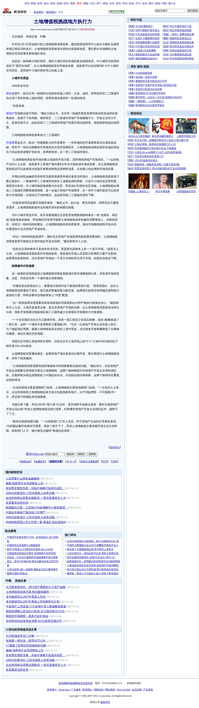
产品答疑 (148, 689)
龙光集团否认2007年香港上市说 (25, 596)
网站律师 (110, 689)
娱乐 (46, 3)
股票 (59, 3)
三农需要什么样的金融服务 (23, 478)
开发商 (10, 142)
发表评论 (114, 447)
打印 (104, 461)
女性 (112, 3)
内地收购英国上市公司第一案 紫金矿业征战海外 (36, 522)
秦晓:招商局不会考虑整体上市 (24, 483)
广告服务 (76, 689)
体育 (39, 3)
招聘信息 (99, 689)
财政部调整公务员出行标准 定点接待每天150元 (35, 611)
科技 (66, 3)
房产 (98, 3)
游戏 (105, 3)
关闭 (114, 461)
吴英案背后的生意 (17, 502)
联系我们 (87, 689)
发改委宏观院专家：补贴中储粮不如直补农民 (35, 488)
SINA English (123, 689)
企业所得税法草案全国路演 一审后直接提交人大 (36, 497)
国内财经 (51, 12)
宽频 (85, 3)
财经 (53, 3)
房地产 (10, 113)
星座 (131, 3)
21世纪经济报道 (86, 29)
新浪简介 (52, 689)
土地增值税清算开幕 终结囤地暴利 (27, 591)
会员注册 (137, 689)
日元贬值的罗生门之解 (20, 635)
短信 (144, 3)
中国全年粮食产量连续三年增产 (25, 512)
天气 (138, 3)
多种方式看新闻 (89, 461)
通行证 (172, 3)
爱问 (151, 3)
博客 (72, 3)
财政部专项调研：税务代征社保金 (27, 616)
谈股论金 (25, 461)
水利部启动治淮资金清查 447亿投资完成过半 (34, 620)
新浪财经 (38, 12)
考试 (125, 3)
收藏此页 (40, 461)
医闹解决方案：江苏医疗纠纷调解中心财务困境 (37, 507)
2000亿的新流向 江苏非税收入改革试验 (30, 493)
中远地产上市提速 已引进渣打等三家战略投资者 (36, 606)
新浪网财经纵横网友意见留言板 (76, 683)
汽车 (92, 3)
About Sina (63, 689)
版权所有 (105, 702)
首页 (26, 3)
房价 (9, 93)
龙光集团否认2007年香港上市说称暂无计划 (33, 601)
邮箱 (157, 3)
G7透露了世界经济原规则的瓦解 (26, 645)
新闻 (33, 3)
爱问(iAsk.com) (35, 453)
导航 (164, 3)
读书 (118, 3)
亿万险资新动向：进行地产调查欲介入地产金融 (35, 587)
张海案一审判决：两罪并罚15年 (27, 640)
